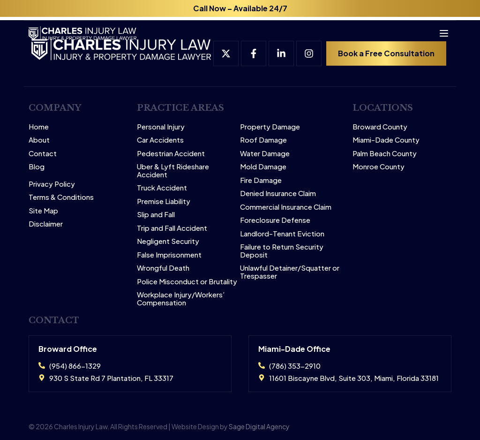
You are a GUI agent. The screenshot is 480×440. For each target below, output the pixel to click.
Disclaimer (46, 224)
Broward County (379, 127)
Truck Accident (162, 188)
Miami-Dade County (386, 140)
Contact (43, 154)
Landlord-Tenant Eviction (282, 234)
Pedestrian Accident (171, 154)
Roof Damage (263, 140)
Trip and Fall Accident (172, 228)
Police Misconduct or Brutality (187, 282)
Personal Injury (161, 127)
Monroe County (378, 167)
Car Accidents (160, 140)
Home (39, 127)
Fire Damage (261, 180)
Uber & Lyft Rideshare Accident (173, 170)
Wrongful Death (163, 268)
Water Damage (265, 154)
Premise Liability (163, 201)
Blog (37, 167)
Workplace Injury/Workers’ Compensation (181, 298)
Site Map (43, 211)
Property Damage (270, 127)
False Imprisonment (169, 255)
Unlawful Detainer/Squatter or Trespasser (289, 272)
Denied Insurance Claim (278, 193)
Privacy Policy (52, 184)
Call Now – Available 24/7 (240, 8)
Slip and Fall (156, 215)
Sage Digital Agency (259, 426)
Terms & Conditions (61, 197)
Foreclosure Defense (275, 220)
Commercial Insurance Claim (285, 207)
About (39, 140)
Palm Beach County (384, 154)
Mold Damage (263, 167)
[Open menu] (439, 30)
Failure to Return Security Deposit (281, 250)
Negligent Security (168, 241)
